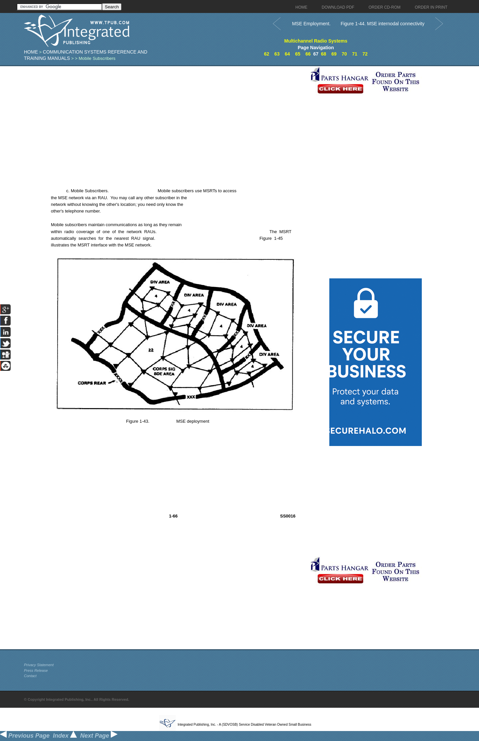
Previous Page (25, 735)
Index (65, 735)
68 (323, 54)
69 (334, 54)
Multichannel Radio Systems (316, 41)
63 (277, 54)
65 (297, 54)
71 (354, 54)
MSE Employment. (311, 23)
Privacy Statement (39, 665)
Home (31, 52)
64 (287, 54)
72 (365, 54)
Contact (30, 676)
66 (308, 54)
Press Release (36, 670)
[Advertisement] (165, 112)
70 (344, 54)
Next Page (98, 735)
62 (266, 54)
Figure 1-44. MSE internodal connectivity (382, 23)
